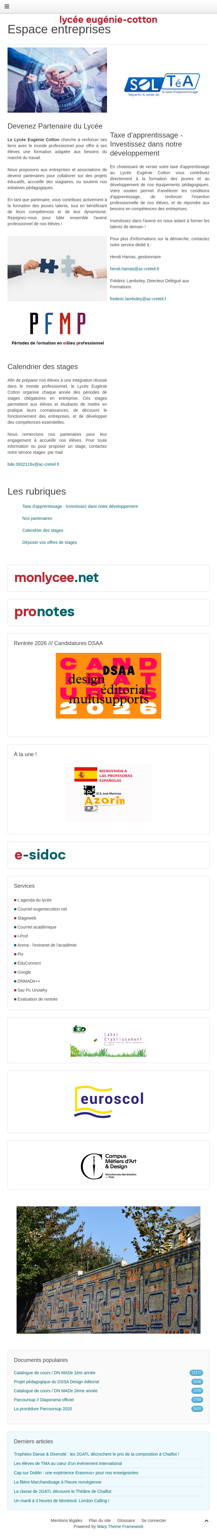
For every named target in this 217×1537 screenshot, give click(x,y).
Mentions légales (67, 1520)
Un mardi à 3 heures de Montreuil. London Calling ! (61, 1500)
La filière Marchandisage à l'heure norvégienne (58, 1482)
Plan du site (100, 1520)
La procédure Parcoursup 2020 (43, 1408)
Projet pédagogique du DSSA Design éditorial (56, 1381)
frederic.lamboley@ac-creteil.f (138, 298)
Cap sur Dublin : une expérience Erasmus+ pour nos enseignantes (76, 1472)
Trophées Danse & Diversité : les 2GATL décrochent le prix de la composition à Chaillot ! (96, 1454)
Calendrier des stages (42, 530)
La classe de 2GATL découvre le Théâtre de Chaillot (62, 1491)
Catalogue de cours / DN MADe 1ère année (55, 1372)
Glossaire (126, 1520)
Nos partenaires (37, 518)
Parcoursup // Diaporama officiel (44, 1399)
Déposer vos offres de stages (49, 542)
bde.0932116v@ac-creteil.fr (33, 464)
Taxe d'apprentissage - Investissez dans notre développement (80, 506)
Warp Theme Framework (120, 1526)
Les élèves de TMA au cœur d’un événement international (68, 1463)
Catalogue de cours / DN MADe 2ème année (56, 1390)
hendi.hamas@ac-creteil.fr (134, 268)
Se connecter (153, 1520)
